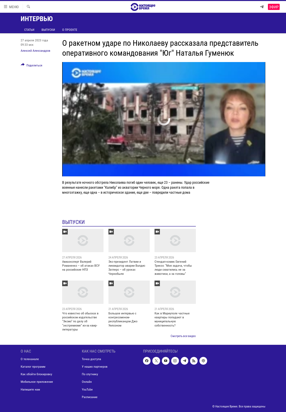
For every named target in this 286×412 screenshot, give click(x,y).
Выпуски (48, 30)
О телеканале (30, 359)
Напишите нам (30, 389)
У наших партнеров (94, 366)
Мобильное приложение (37, 382)
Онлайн (87, 382)
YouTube (87, 389)
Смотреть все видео (183, 336)
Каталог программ (33, 366)
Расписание (90, 397)
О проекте (69, 30)
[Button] (31, 66)
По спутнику (90, 374)
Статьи (29, 30)
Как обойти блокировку (36, 374)
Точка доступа (91, 359)
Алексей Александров (35, 50)
